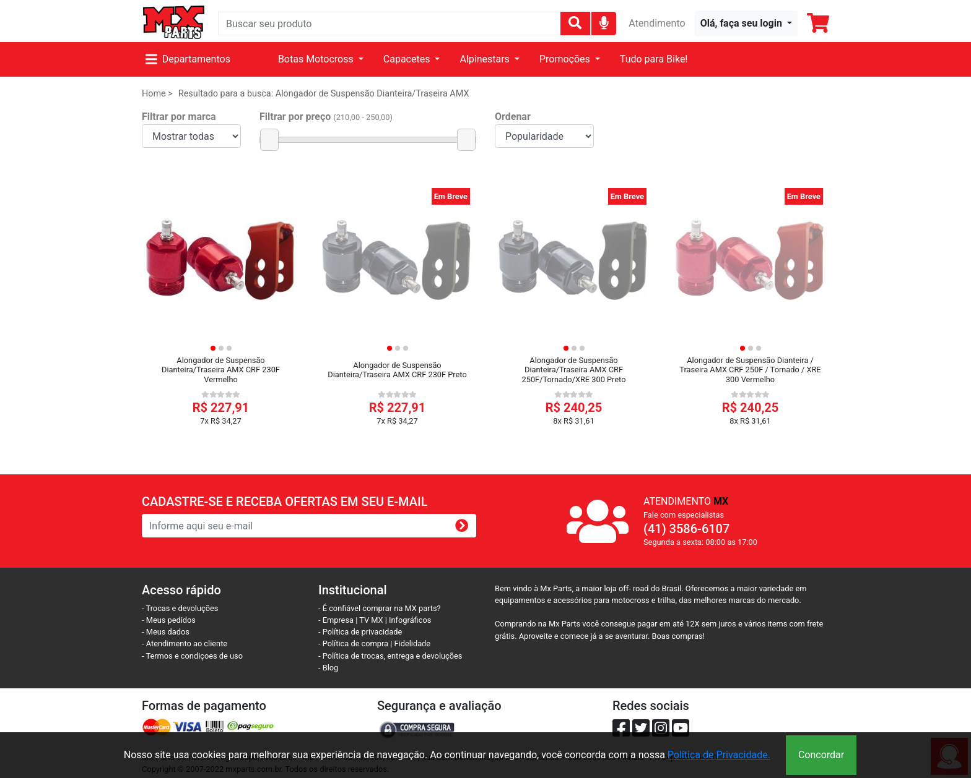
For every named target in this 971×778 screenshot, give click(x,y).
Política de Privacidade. (719, 755)
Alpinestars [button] (485, 59)
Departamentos (188, 59)
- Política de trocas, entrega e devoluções (390, 655)
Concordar (821, 755)
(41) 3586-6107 (686, 528)
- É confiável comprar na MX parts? (379, 608)
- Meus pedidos (169, 620)
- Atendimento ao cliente (184, 643)
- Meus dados (165, 631)
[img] (604, 22)
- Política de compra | (356, 643)
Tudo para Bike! (654, 59)
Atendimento (657, 23)
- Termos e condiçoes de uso (192, 655)
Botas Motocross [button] (317, 59)
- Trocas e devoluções (180, 608)
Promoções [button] (566, 59)
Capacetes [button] (408, 59)
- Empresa (336, 620)
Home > (157, 93)
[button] (746, 23)
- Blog (328, 667)
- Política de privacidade (360, 631)
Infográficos (410, 620)
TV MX (371, 620)
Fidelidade (412, 643)
